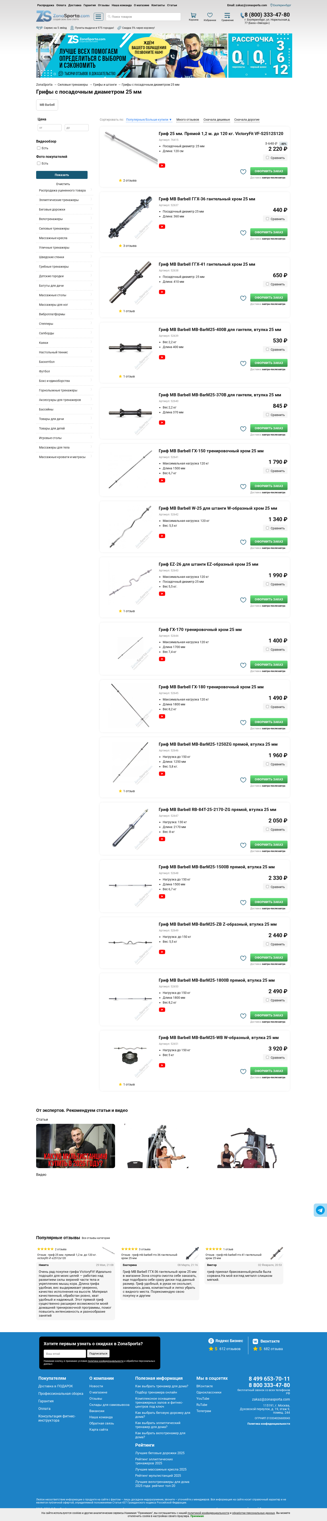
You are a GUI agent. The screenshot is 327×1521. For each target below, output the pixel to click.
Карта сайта (98, 1430)
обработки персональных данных (253, 1513)
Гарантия (90, 5)
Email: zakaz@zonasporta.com (247, 5)
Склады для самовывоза (109, 1405)
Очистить (63, 184)
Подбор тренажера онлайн (156, 1392)
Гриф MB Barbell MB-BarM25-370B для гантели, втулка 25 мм (220, 394)
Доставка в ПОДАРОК (55, 1386)
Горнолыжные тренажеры (58, 390)
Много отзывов (187, 119)
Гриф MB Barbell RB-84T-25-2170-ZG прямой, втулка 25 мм (217, 809)
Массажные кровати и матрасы (62, 457)
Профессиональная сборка (60, 1393)
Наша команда (122, 5)
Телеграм (203, 1411)
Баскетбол (47, 362)
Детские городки (51, 276)
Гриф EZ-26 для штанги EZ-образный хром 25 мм (208, 564)
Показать (62, 175)
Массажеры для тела (54, 447)
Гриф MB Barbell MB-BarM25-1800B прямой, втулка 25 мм (217, 980)
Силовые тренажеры (54, 228)
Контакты (158, 5)
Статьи (172, 5)
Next (219, 57)
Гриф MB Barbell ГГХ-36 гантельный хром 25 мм (207, 198)
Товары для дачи (51, 419)
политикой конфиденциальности (208, 1513)
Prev (43, 57)
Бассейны (46, 409)
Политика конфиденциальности (268, 1423)
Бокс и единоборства (54, 381)
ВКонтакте (204, 1386)
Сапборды (46, 333)
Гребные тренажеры (54, 266)
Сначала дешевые (217, 119)
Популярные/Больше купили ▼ (149, 119)
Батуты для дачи (51, 285)
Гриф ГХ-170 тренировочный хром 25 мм (200, 629)
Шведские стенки (51, 257)
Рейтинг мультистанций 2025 (158, 1476)
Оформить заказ (269, 171)
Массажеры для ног (53, 304)
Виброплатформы (52, 314)
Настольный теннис (53, 352)
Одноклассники (208, 1392)
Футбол (44, 371)
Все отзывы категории (96, 1238)
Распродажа (45, 5)
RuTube (201, 1405)
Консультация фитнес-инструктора (56, 1418)
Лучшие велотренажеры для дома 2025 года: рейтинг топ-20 (162, 1484)
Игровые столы (50, 438)
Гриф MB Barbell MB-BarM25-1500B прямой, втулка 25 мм (217, 866)
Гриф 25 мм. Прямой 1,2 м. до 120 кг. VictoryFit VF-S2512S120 (221, 133)
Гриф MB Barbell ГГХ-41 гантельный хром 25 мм (207, 264)
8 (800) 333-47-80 (267, 15)
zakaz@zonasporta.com (271, 1399)
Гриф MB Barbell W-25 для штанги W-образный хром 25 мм (218, 508)
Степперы (46, 323)
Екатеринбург (282, 5)
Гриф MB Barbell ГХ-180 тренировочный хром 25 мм (211, 686)
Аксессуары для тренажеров (60, 400)
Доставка (74, 5)
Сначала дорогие (246, 119)
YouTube (202, 1399)
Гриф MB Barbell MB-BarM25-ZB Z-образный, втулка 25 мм (218, 924)
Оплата (61, 5)
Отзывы (104, 5)
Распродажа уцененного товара (62, 190)
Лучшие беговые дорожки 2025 (159, 1453)
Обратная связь (101, 1423)
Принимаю (197, 1516)
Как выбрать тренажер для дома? (161, 1386)
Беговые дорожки (52, 209)
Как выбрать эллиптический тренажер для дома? (157, 1425)
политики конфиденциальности (105, 1361)
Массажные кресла (53, 238)
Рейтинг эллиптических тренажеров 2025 (154, 1461)
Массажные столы (52, 295)
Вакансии (96, 1411)
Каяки (43, 342)
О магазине (141, 5)
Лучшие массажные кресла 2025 (160, 1469)
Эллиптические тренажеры (59, 200)
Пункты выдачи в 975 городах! (94, 27)
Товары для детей (52, 428)
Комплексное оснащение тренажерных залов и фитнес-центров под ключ (159, 1403)
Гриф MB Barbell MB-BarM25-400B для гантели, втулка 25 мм (220, 329)
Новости (96, 1386)
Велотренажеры (51, 219)
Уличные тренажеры (54, 247)
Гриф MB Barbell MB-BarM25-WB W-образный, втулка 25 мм (219, 1037)
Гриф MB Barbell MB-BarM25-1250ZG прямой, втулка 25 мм (218, 744)
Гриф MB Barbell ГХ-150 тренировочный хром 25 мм (211, 450)
